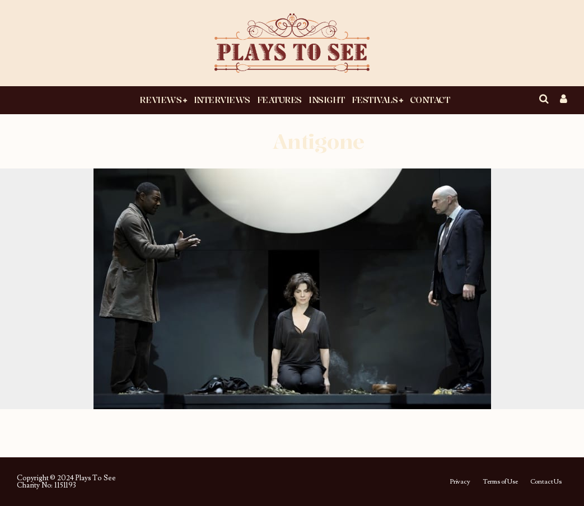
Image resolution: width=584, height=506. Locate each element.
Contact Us (546, 482)
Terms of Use (500, 482)
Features (279, 99)
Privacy (460, 482)
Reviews (160, 99)
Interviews (222, 99)
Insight (327, 99)
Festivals (375, 99)
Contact (430, 99)
